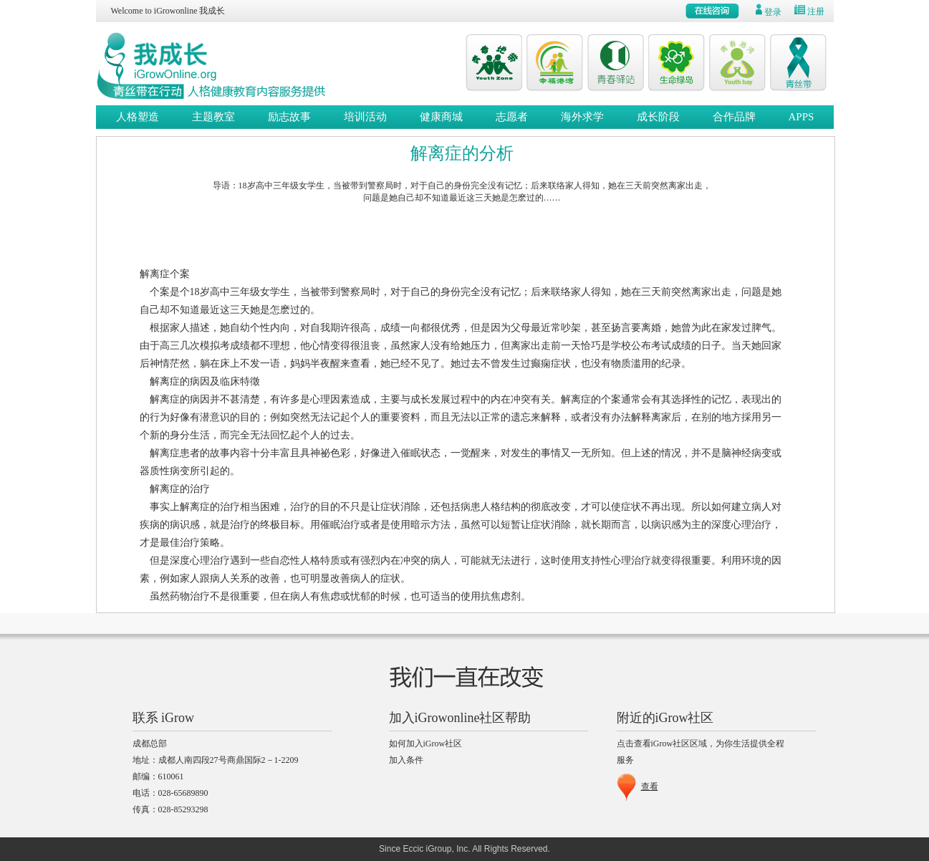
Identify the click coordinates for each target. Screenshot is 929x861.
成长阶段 (658, 116)
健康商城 (441, 116)
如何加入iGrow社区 (426, 744)
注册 (815, 11)
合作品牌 (734, 116)
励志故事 (289, 116)
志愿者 (512, 116)
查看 (649, 786)
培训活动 (365, 116)
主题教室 (213, 116)
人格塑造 (137, 116)
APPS (801, 116)
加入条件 (406, 760)
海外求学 (582, 116)
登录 (772, 12)
